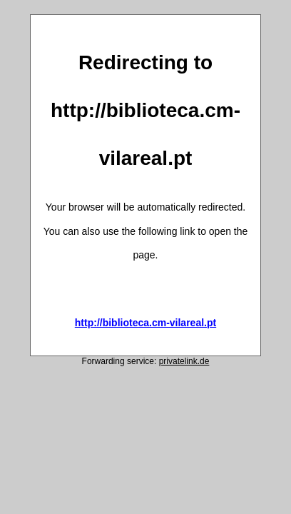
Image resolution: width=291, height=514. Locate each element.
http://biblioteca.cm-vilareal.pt (145, 322)
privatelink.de (184, 361)
